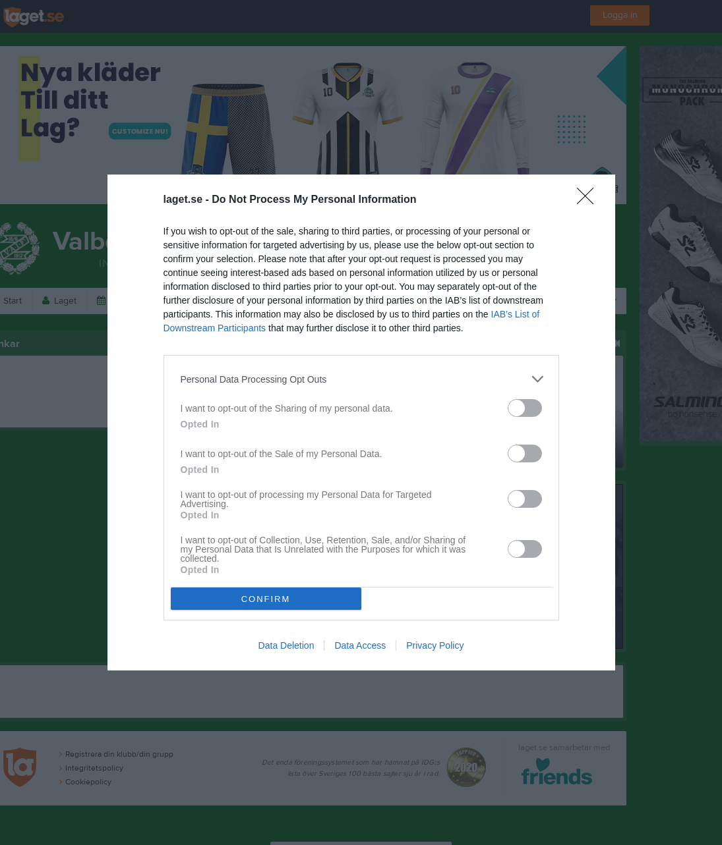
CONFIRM (266, 599)
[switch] (525, 408)
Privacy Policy (435, 645)
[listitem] (361, 379)
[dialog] (361, 422)
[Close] (589, 200)
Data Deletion (286, 645)
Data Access (360, 645)
